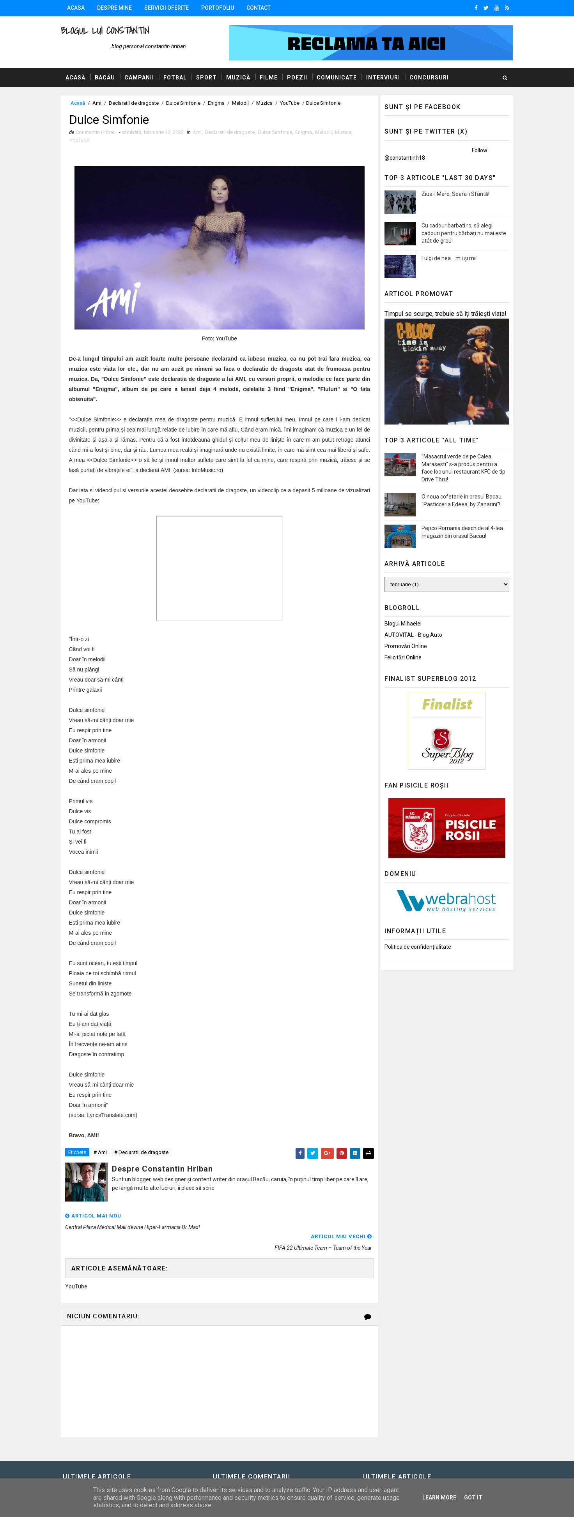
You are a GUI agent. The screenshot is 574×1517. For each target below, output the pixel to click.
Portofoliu (219, 8)
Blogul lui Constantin (107, 30)
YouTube (291, 103)
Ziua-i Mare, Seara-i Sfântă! (453, 194)
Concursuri (431, 77)
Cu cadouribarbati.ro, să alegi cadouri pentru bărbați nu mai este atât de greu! (462, 233)
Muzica (266, 103)
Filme (271, 77)
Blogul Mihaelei (401, 623)
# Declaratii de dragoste (143, 1153)
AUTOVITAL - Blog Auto (411, 635)
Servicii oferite (168, 8)
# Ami (102, 1153)
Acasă (78, 8)
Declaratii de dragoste (136, 103)
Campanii (141, 77)
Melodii (242, 103)
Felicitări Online (401, 657)
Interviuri (385, 77)
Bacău (107, 77)
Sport (208, 77)
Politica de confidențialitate (416, 947)
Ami (98, 103)
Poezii (299, 77)
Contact (260, 8)
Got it (473, 1497)
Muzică (240, 77)
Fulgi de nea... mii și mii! (448, 258)
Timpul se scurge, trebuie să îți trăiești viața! (444, 313)
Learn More (439, 1497)
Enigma (218, 103)
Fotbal (177, 77)
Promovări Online (404, 646)
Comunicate (339, 77)
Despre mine (116, 8)
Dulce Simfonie (185, 103)
